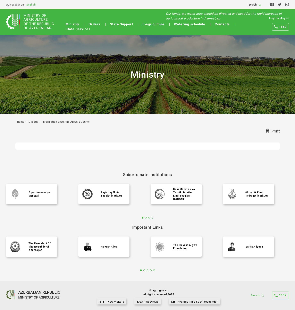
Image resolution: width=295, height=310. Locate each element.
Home (20, 121)
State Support (121, 24)
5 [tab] (154, 270)
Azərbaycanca (15, 4)
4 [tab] (152, 218)
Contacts (222, 24)
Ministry (72, 24)
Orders (94, 24)
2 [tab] (146, 218)
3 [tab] (149, 218)
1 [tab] (143, 218)
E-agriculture (154, 24)
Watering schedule (189, 24)
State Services (78, 29)
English (31, 4)
